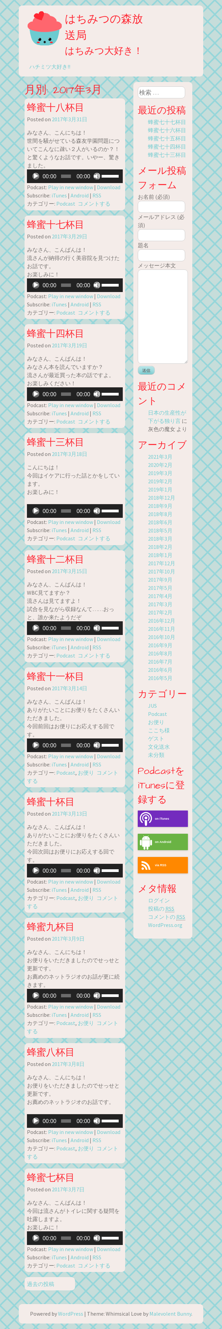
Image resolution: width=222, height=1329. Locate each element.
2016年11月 (161, 628)
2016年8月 (160, 653)
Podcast (65, 203)
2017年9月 (160, 579)
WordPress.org (165, 925)
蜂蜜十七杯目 (55, 225)
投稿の (161, 908)
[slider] (66, 176)
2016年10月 (161, 637)
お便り (86, 772)
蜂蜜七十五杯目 (167, 138)
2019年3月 (160, 473)
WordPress (70, 1313)
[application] (75, 176)
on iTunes (153, 819)
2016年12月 (161, 620)
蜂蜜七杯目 (51, 1178)
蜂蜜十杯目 (51, 802)
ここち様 (159, 730)
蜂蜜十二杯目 (55, 559)
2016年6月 (160, 669)
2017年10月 (161, 571)
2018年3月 (160, 538)
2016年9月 (160, 645)
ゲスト (156, 738)
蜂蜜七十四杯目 (167, 146)
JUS (152, 705)
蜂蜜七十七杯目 (167, 122)
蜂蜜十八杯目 (55, 107)
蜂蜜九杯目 (51, 927)
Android (80, 195)
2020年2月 (160, 464)
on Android (154, 842)
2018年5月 (160, 530)
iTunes (59, 195)
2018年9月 (160, 505)
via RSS (152, 865)
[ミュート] (96, 176)
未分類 (156, 754)
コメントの (166, 916)
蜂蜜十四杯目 (55, 334)
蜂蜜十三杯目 (55, 442)
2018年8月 (160, 514)
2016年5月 (160, 678)
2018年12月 (161, 497)
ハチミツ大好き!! (49, 66)
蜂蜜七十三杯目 (167, 154)
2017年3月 (160, 604)
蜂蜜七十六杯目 (167, 130)
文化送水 (159, 746)
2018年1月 (160, 555)
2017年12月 (161, 563)
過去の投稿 (40, 1283)
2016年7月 (160, 661)
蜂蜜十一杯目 (55, 676)
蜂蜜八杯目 (51, 1052)
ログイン (159, 900)
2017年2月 (160, 612)
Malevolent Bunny (170, 1313)
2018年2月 (160, 546)
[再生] (35, 176)
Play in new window (70, 187)
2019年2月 (160, 481)
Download (108, 187)
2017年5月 (160, 587)
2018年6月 (160, 522)
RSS (96, 195)
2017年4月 (160, 596)
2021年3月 (160, 456)
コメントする (94, 203)
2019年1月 (160, 489)
